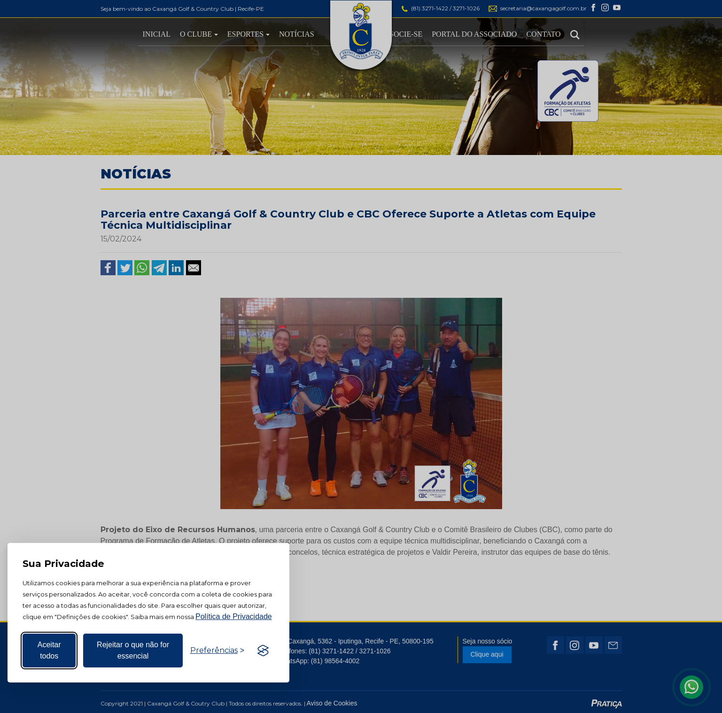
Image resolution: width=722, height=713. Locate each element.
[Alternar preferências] (217, 650)
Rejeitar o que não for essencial (133, 650)
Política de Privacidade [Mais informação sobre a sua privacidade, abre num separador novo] (233, 616)
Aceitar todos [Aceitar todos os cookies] (49, 650)
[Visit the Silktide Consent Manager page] (263, 650)
